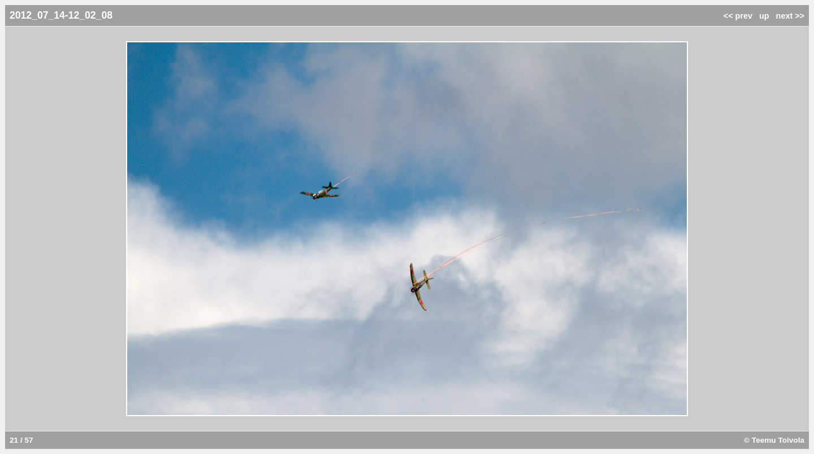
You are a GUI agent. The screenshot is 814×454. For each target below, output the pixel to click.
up (764, 15)
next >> (790, 15)
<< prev (738, 15)
